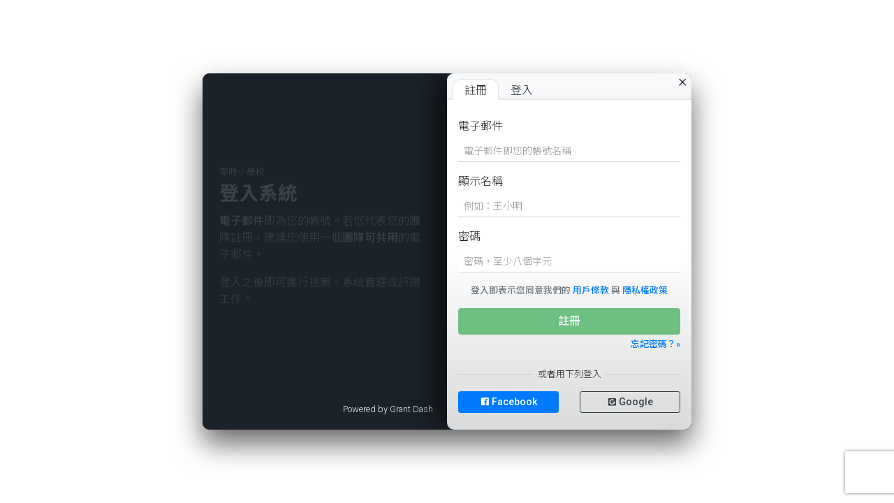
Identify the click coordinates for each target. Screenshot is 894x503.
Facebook (509, 401)
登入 (522, 90)
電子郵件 (480, 126)
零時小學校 (242, 181)
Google (630, 401)
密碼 (469, 236)
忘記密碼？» (655, 344)
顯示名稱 (480, 181)
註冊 (475, 90)
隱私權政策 (645, 290)
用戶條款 (591, 290)
